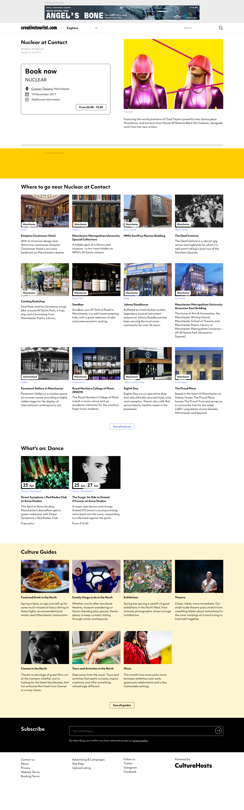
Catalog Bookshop (33, 327)
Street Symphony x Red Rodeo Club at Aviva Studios (44, 524)
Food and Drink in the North (39, 623)
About (25, 789)
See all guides (122, 730)
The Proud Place (185, 414)
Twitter (128, 789)
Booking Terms (30, 801)
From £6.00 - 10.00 (91, 107)
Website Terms (30, 797)
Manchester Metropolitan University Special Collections (96, 263)
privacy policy (140, 766)
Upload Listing (81, 793)
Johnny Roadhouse (136, 330)
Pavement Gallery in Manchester (42, 414)
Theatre (180, 623)
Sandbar (78, 330)
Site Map (78, 789)
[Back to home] (39, 28)
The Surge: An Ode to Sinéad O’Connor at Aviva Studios (90, 524)
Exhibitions (131, 623)
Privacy (25, 793)
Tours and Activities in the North (93, 694)
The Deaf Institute (187, 261)
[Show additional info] (65, 100)
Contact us (28, 785)
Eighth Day (131, 414)
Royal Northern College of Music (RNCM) (93, 415)
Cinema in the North (34, 694)
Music (127, 694)
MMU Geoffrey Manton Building (144, 261)
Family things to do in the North (92, 623)
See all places (122, 452)
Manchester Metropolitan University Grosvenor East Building (199, 331)
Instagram (130, 793)
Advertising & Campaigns (88, 785)
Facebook (130, 797)
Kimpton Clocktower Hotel (38, 261)
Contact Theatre (42, 89)
